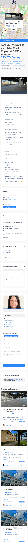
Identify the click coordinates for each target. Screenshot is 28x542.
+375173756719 (10, 322)
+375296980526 (10, 324)
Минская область (12, 202)
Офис (8, 61)
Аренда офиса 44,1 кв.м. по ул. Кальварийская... (13, 489)
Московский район (8, 444)
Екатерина (7, 319)
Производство (14, 61)
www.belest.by (9, 328)
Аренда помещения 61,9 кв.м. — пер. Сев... (14, 449)
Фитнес (13, 63)
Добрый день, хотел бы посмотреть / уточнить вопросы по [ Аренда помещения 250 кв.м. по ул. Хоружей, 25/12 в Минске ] (14, 356)
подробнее (22, 421)
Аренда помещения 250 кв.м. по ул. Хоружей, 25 (13, 22)
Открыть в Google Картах (10, 207)
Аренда (18, 63)
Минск (13, 65)
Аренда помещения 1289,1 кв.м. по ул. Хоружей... (13, 410)
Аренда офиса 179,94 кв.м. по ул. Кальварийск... (14, 529)
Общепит (3, 61)
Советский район (20, 65)
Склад (20, 61)
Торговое (3, 63)
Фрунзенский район (8, 484)
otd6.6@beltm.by (10, 326)
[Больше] (21, 419)
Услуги (8, 63)
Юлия (7, 465)
